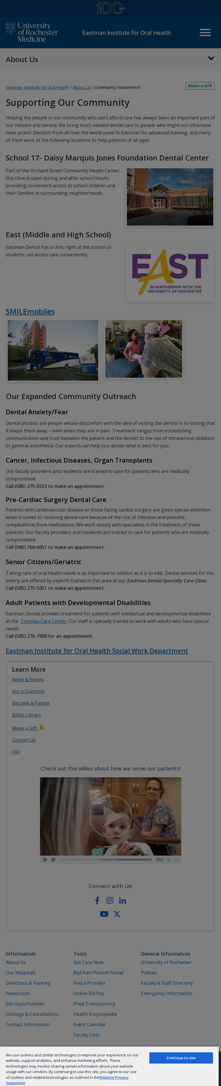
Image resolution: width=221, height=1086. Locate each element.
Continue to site (181, 1057)
